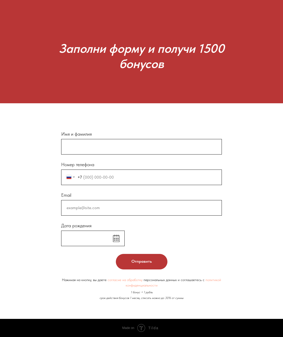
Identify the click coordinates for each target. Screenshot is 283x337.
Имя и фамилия (76, 134)
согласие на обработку (125, 280)
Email (66, 195)
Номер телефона (77, 164)
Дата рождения (76, 225)
